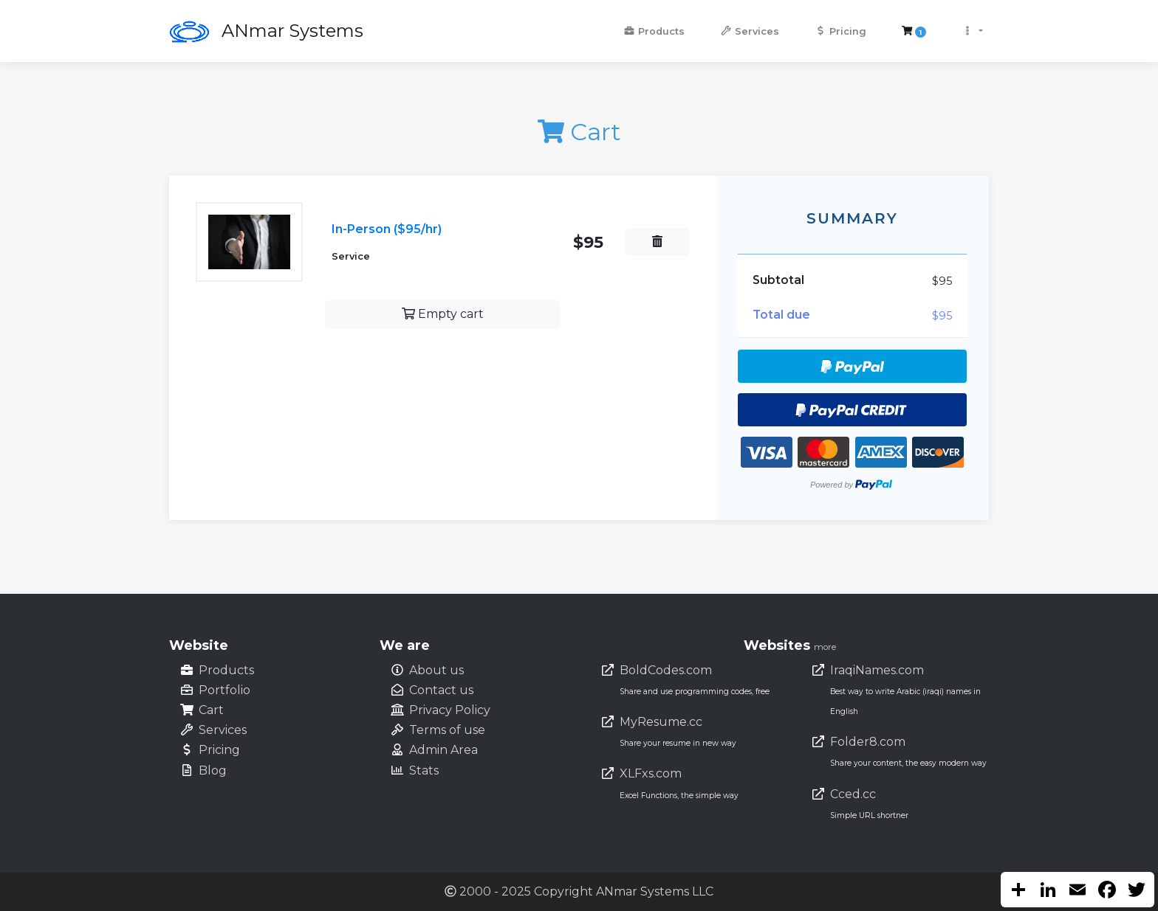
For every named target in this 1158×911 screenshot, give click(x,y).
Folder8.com (867, 742)
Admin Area (443, 750)
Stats (424, 770)
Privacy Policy (449, 710)
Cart (211, 710)
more (825, 647)
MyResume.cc (661, 722)
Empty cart (443, 314)
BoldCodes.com (666, 670)
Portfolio (224, 690)
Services (749, 31)
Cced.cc (853, 794)
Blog (213, 770)
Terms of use (447, 730)
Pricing (840, 31)
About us (436, 670)
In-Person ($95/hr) (387, 229)
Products (654, 31)
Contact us (441, 690)
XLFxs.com (651, 773)
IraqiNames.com (877, 670)
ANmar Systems (292, 30)
